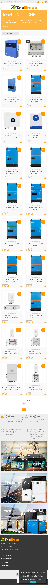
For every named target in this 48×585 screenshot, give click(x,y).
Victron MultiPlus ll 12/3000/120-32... (12, 208)
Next (24, 403)
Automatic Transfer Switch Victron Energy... (36, 64)
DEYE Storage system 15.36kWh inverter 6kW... (36, 353)
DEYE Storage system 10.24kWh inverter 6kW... (12, 353)
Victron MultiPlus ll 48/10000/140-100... (36, 281)
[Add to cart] (21, 70)
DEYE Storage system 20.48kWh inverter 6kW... (36, 389)
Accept (33, 582)
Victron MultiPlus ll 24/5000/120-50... (12, 281)
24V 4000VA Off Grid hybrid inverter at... (12, 64)
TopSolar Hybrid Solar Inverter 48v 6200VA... (12, 100)
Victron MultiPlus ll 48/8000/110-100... (36, 317)
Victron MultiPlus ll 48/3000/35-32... (36, 100)
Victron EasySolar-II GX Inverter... (36, 208)
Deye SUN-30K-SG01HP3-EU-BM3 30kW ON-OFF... (12, 389)
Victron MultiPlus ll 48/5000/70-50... (12, 172)
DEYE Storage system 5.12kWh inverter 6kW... (12, 317)
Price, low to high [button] (7, 33)
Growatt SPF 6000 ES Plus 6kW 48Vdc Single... (12, 136)
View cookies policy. (37, 579)
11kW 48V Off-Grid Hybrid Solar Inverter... (36, 136)
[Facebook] (17, 574)
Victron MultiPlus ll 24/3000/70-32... (36, 172)
